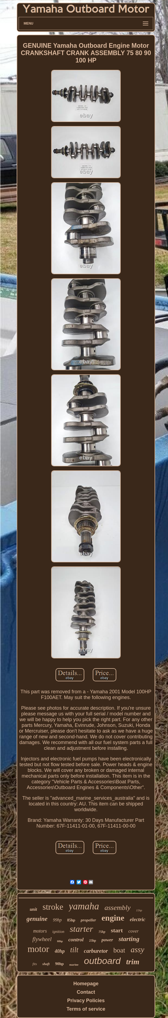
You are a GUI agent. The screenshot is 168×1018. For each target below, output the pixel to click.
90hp (59, 964)
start (117, 930)
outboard (102, 961)
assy (137, 949)
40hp (60, 951)
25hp (92, 940)
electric (137, 919)
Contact (86, 992)
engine (113, 917)
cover (133, 931)
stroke (52, 907)
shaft (46, 964)
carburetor (96, 951)
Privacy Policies (86, 1000)
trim (132, 961)
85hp (71, 920)
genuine (37, 918)
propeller (88, 920)
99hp (57, 920)
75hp (102, 932)
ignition (58, 932)
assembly (118, 908)
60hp (60, 941)
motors (40, 931)
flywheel (42, 939)
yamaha (84, 906)
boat (119, 950)
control (76, 939)
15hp (139, 910)
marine (74, 964)
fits (35, 964)
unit (33, 909)
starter (81, 929)
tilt (74, 950)
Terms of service (85, 1009)
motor (38, 949)
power (107, 939)
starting (128, 938)
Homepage (86, 983)
